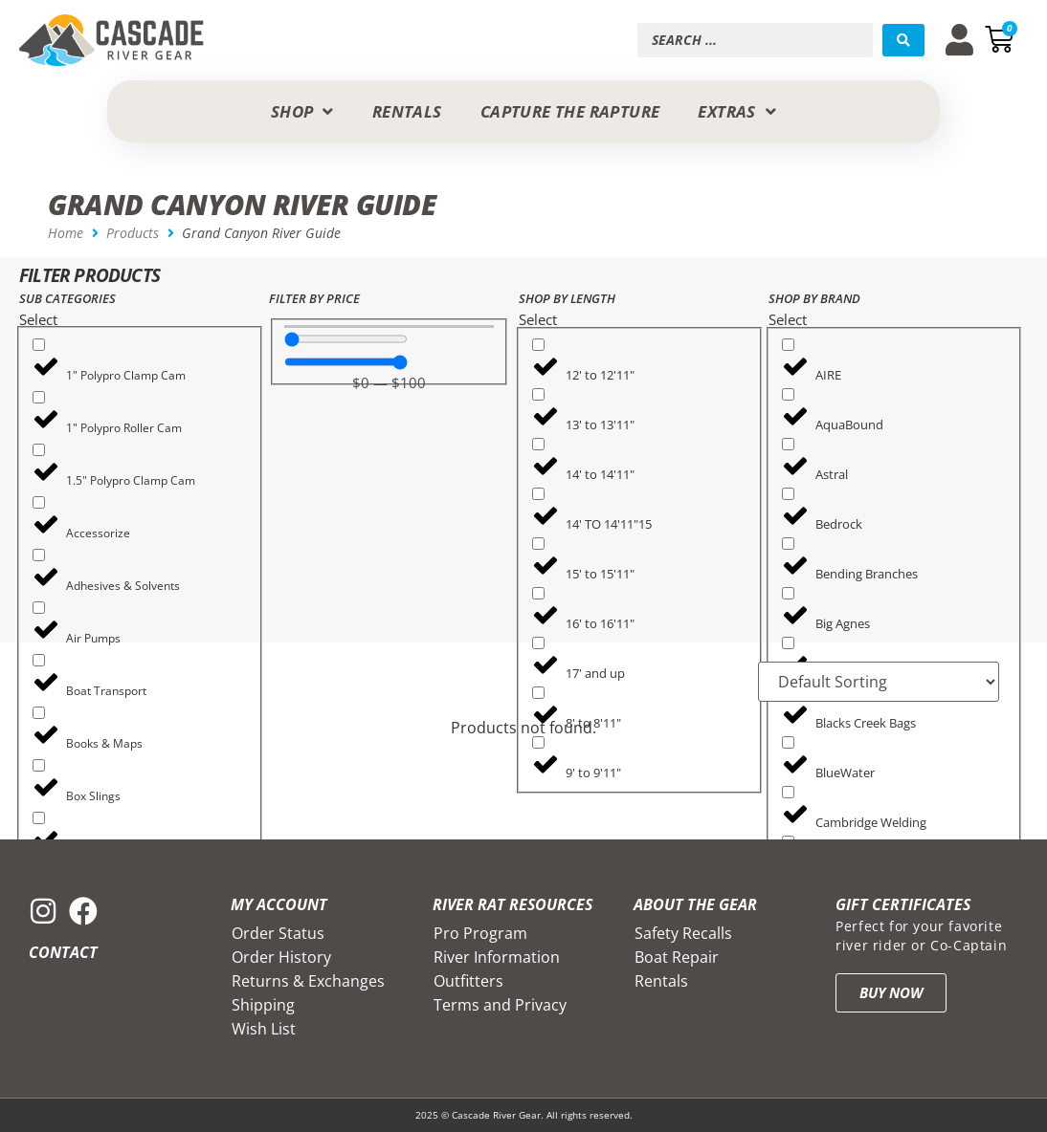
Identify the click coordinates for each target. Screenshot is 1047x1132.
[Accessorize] (39, 502)
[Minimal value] (346, 339)
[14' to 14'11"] (538, 444)
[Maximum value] (346, 362)
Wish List (264, 1028)
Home (65, 233)
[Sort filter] (878, 682)
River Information (497, 957)
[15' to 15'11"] (538, 543)
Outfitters (468, 980)
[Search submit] (903, 40)
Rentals (661, 980)
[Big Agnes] (788, 593)
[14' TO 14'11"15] (538, 494)
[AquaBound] (788, 394)
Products (132, 233)
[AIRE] (788, 344)
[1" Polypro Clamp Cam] (39, 344)
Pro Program (480, 933)
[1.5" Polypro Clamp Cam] (39, 450)
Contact (63, 952)
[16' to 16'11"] (538, 593)
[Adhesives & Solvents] (39, 555)
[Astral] (788, 444)
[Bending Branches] (788, 543)
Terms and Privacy (500, 1004)
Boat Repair (677, 957)
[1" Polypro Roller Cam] (39, 397)
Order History (281, 957)
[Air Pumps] (39, 607)
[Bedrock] (788, 494)
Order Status (278, 933)
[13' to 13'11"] (538, 394)
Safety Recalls (683, 933)
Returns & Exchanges (308, 980)
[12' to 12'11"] (538, 344)
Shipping (263, 1004)
